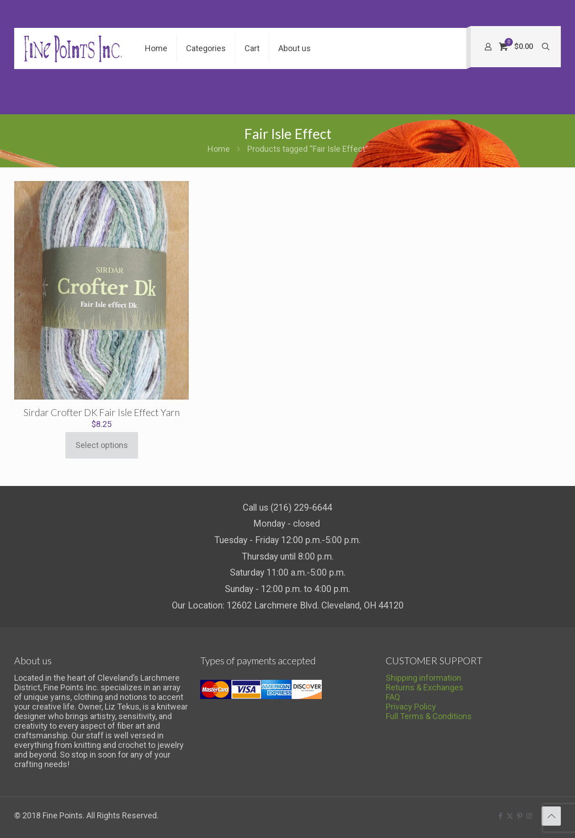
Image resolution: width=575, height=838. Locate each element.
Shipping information (423, 678)
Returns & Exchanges (424, 687)
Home (219, 149)
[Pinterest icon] (519, 816)
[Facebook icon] (500, 816)
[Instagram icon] (529, 816)
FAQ (393, 697)
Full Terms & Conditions (429, 716)
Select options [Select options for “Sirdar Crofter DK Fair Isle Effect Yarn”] (101, 445)
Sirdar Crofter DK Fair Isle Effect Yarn (101, 412)
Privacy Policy (411, 706)
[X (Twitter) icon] (509, 816)
